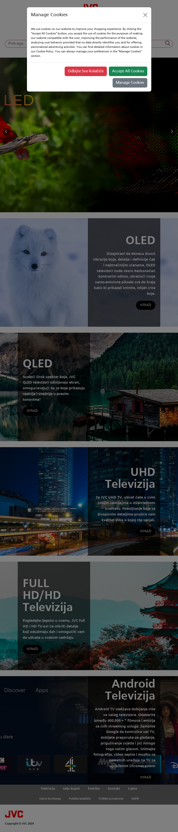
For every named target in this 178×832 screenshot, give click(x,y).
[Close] (145, 15)
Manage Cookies (130, 83)
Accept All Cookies (128, 71)
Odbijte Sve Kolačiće (86, 71)
